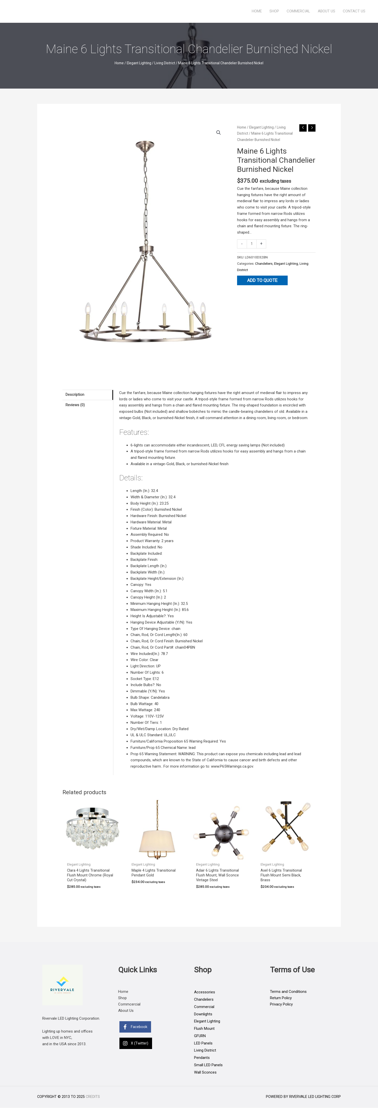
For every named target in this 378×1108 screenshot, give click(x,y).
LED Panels (203, 1043)
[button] (218, 132)
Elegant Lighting (139, 63)
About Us (326, 11)
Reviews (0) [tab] (75, 405)
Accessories (204, 993)
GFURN (200, 1036)
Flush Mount (204, 1029)
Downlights (203, 1014)
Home (257, 11)
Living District (164, 63)
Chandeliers (263, 263)
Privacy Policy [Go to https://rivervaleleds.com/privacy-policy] (281, 1004)
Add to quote (262, 280)
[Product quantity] (252, 244)
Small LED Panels (208, 1065)
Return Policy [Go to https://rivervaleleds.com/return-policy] (281, 998)
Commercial (298, 11)
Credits (93, 1097)
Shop (274, 11)
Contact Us (354, 11)
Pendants (202, 1058)
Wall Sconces (205, 1073)
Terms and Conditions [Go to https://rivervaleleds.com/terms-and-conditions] (288, 992)
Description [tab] (75, 395)
